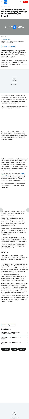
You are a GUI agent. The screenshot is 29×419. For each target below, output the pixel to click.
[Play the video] (14, 27)
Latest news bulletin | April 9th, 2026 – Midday (10, 343)
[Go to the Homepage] (5, 2)
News (5, 6)
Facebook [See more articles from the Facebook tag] (5, 349)
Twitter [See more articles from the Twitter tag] (22, 349)
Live (25, 1)
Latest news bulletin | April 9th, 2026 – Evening (10, 338)
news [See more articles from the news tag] (14, 349)
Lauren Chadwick (6, 39)
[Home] (1, 6)
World (9, 6)
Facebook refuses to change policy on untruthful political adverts (10, 333)
